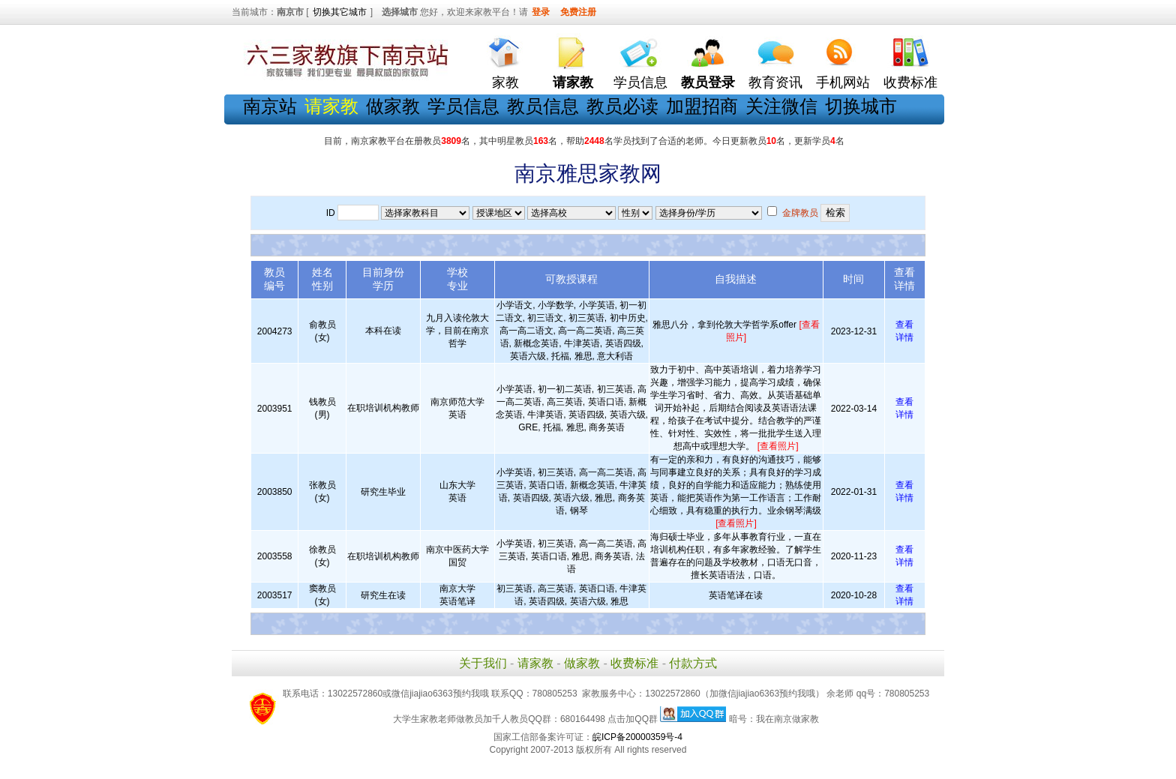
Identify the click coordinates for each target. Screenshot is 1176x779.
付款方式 (693, 663)
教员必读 (622, 106)
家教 (505, 82)
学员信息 (641, 82)
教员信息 (543, 106)
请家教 (536, 663)
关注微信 (782, 106)
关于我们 (483, 663)
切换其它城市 (340, 12)
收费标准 (911, 82)
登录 (541, 12)
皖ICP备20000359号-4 (637, 737)
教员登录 (708, 82)
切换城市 (861, 106)
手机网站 (843, 82)
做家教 (393, 106)
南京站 (270, 106)
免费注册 (578, 12)
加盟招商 (702, 106)
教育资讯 (775, 82)
